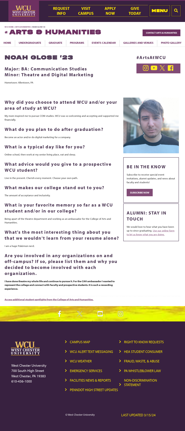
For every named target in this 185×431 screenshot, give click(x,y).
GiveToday (135, 11)
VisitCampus (86, 11)
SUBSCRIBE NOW (139, 192)
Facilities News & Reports (90, 380)
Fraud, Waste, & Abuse (141, 361)
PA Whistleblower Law (142, 371)
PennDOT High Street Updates (94, 390)
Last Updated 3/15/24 (138, 415)
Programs (77, 42)
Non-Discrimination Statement (140, 382)
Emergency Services (86, 371)
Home (7, 42)
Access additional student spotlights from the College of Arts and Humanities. (49, 299)
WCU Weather (81, 361)
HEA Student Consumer (143, 351)
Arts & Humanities (23, 27)
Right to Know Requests (144, 342)
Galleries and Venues (138, 42)
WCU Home (9, 27)
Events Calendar (104, 42)
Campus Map (80, 342)
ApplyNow (110, 11)
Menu (160, 10)
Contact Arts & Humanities (161, 32)
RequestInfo (61, 11)
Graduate (55, 42)
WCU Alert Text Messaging (91, 351)
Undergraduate (30, 42)
